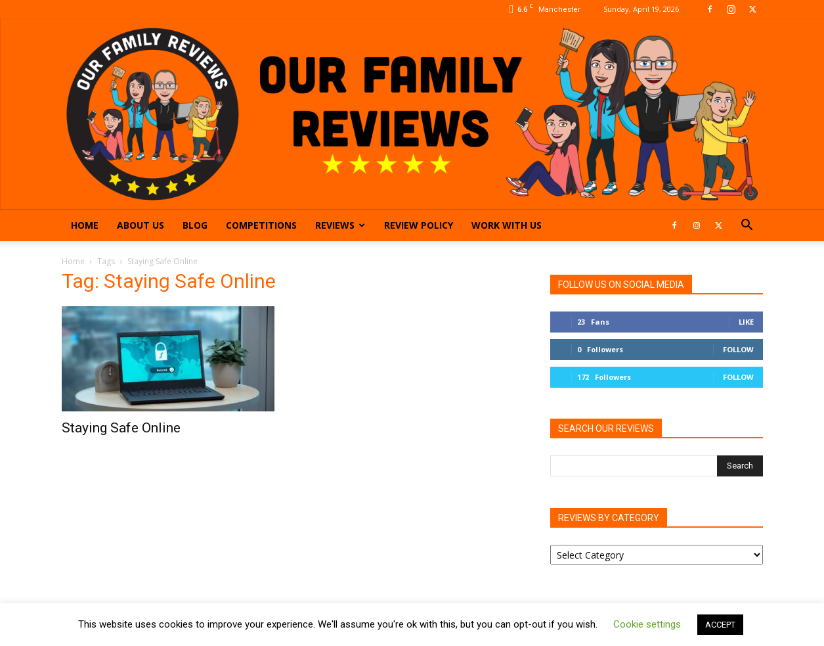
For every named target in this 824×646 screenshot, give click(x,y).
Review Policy (418, 225)
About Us (140, 225)
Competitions (261, 225)
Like (746, 322)
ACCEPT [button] (720, 625)
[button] (747, 226)
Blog (195, 225)
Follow (738, 349)
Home (84, 225)
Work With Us (506, 225)
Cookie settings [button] (647, 624)
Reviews (340, 225)
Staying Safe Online (121, 428)
